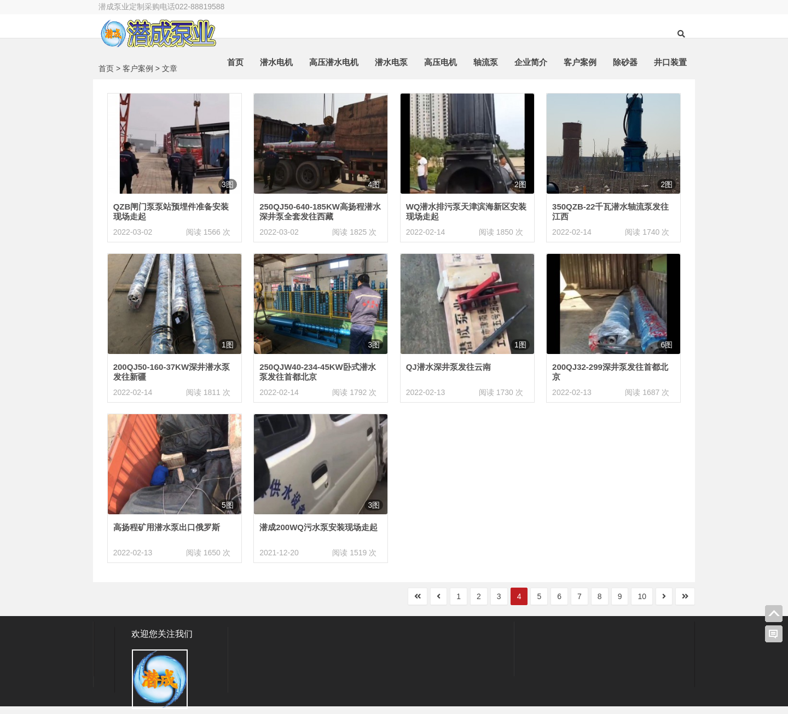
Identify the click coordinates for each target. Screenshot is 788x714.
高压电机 (440, 62)
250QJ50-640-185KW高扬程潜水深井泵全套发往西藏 (320, 211)
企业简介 (530, 62)
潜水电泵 (391, 62)
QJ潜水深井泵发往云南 (448, 366)
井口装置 (670, 62)
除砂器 (625, 62)
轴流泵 (485, 62)
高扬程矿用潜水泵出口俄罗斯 (166, 527)
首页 (235, 62)
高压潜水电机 (333, 62)
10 (642, 596)
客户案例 (580, 62)
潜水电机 (276, 62)
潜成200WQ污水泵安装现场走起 (318, 527)
